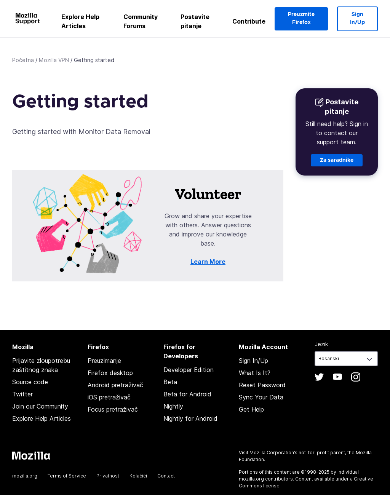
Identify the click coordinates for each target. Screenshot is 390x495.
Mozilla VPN (54, 60)
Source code (30, 382)
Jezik (321, 344)
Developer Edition (188, 370)
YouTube (337, 377)
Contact (166, 476)
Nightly (173, 406)
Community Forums (140, 21)
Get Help (251, 409)
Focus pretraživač (113, 409)
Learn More (207, 261)
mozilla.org (24, 476)
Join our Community (40, 406)
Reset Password (262, 385)
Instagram (355, 377)
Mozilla (31, 455)
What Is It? (254, 373)
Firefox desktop (110, 373)
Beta (170, 382)
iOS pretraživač (109, 397)
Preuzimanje (104, 360)
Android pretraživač (115, 385)
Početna (23, 60)
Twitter (22, 394)
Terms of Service (67, 476)
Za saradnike (336, 160)
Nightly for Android (190, 418)
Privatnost (107, 476)
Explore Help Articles (80, 21)
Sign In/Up (357, 18)
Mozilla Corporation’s (273, 452)
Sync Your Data (261, 397)
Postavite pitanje (195, 21)
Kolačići (138, 476)
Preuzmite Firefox (301, 18)
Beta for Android (187, 394)
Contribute (248, 21)
